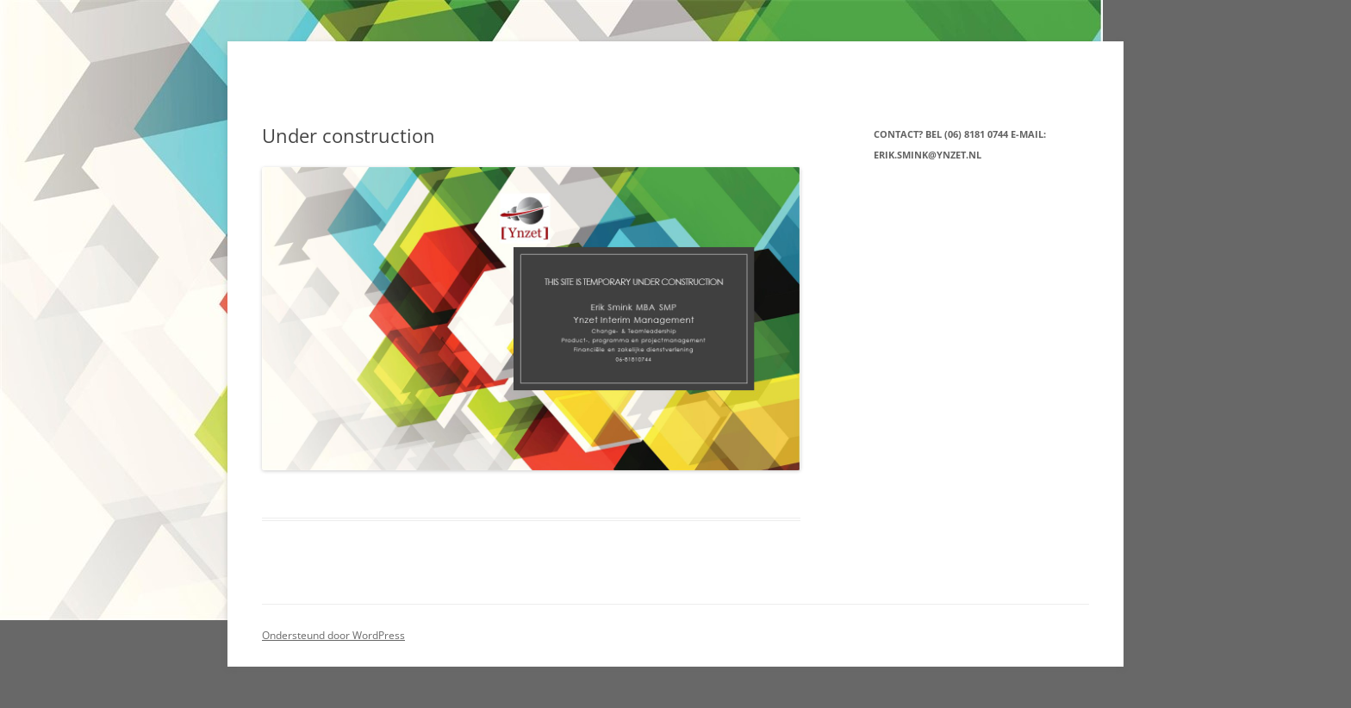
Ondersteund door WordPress (333, 635)
